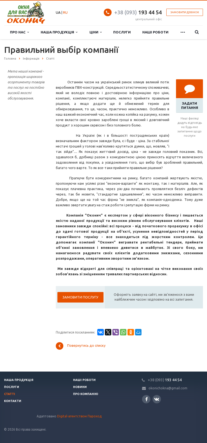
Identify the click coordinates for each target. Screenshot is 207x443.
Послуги (122, 32)
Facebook (146, 399)
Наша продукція (59, 32)
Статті (9, 394)
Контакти (12, 401)
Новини (80, 387)
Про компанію (85, 394)
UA (58, 12)
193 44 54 (138, 12)
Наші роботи (155, 32)
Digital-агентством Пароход (79, 416)
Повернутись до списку (80, 346)
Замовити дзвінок (184, 12)
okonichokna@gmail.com (168, 388)
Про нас (19, 32)
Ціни (95, 32)
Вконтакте (156, 399)
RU (65, 12)
